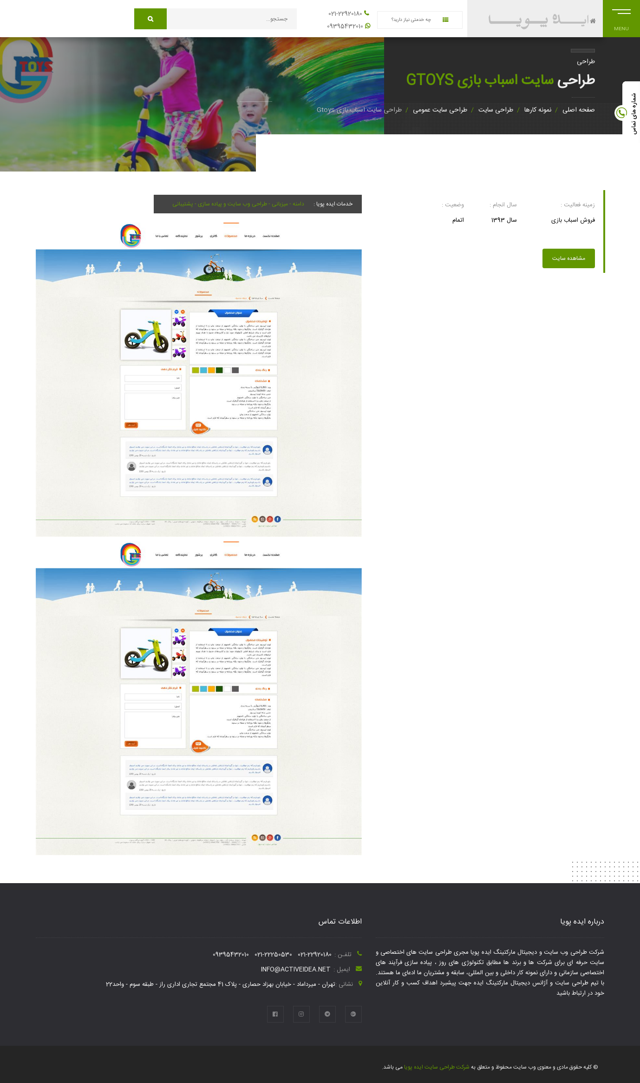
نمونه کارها (537, 110)
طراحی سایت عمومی (440, 110)
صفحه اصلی (578, 110)
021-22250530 (273, 955)
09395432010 (345, 26)
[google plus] (353, 1014)
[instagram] (301, 1014)
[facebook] (275, 1014)
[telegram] (327, 1014)
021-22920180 (345, 14)
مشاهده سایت (568, 258)
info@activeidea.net (296, 969)
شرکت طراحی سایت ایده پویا (436, 1067)
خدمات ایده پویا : (333, 204)
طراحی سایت (495, 110)
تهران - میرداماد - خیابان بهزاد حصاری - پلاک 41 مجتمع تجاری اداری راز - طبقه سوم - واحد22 (220, 984)
